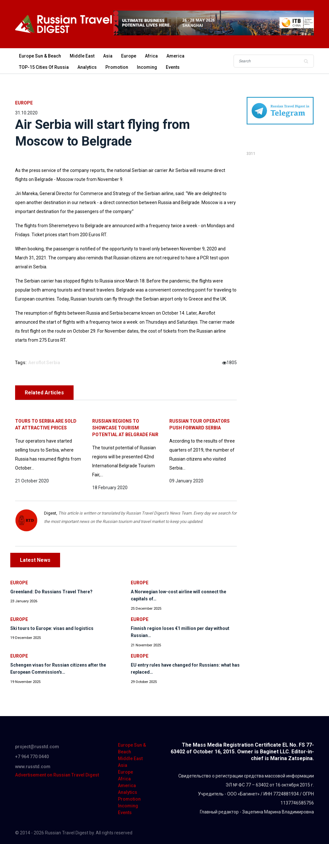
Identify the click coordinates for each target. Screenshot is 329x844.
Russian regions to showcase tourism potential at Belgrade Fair (125, 427)
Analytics (87, 67)
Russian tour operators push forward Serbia (199, 424)
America (175, 55)
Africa (151, 55)
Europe (128, 55)
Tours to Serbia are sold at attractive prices (45, 424)
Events (173, 67)
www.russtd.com (32, 766)
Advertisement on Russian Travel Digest (57, 774)
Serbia (53, 362)
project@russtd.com (37, 746)
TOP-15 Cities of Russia (44, 67)
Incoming (147, 67)
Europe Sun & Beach (40, 55)
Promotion (116, 67)
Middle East (82, 55)
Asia (107, 55)
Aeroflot (36, 362)
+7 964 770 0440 (32, 756)
